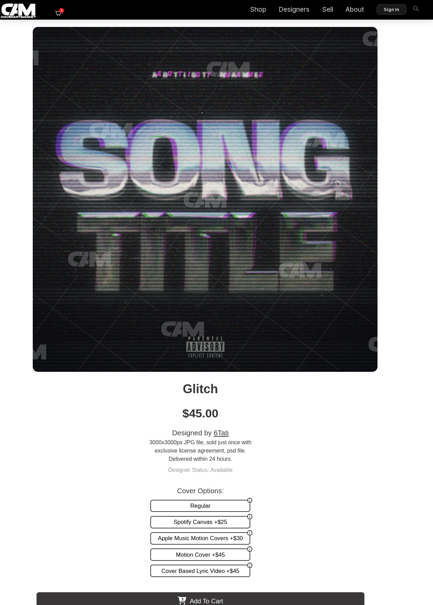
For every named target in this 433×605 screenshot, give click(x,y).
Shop (245, 10)
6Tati (360, 87)
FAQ (405, 442)
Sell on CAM (396, 456)
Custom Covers (241, 442)
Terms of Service (238, 570)
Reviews (401, 449)
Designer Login (192, 570)
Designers (281, 10)
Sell (314, 10)
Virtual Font (75, 383)
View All (256, 280)
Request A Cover (242, 449)
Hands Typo (263, 383)
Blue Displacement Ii (358, 383)
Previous (22, 338)
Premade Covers (242, 435)
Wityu (169, 383)
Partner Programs (389, 463)
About (342, 10)
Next (410, 338)
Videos (230, 463)
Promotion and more (247, 456)
